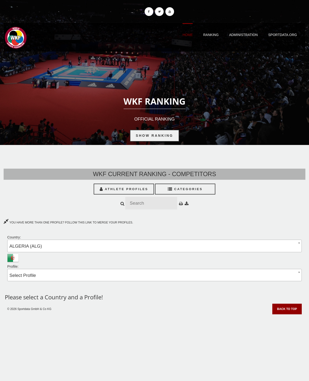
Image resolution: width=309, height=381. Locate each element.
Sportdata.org (282, 35)
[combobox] (154, 246)
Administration (243, 35)
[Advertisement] (154, 346)
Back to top (287, 309)
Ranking (211, 35)
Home (188, 35)
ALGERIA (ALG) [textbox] (25, 246)
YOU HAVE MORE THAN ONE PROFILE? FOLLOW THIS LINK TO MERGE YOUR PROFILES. (68, 222)
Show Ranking (154, 135)
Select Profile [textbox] (22, 275)
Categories (185, 189)
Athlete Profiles (124, 189)
